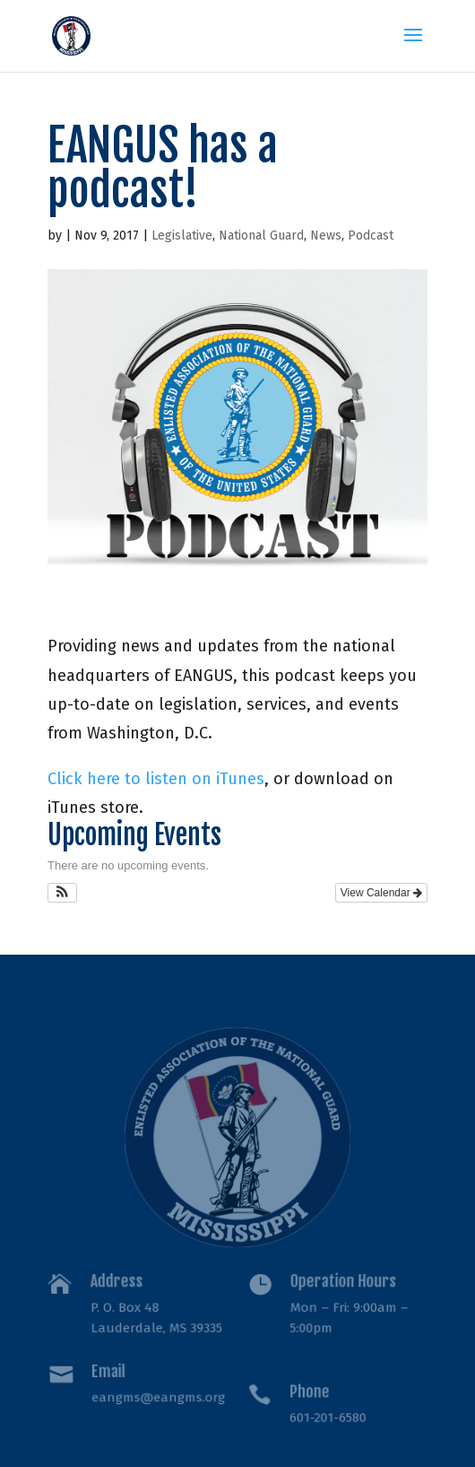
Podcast (370, 235)
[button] (62, 893)
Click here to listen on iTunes (156, 779)
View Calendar (381, 892)
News (325, 235)
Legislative (181, 235)
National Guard (261, 235)
